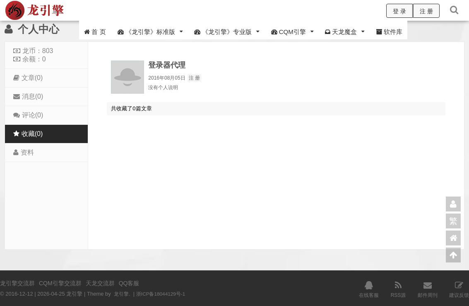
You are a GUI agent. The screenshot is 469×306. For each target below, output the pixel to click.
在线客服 (369, 288)
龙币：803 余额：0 (33, 55)
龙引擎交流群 (17, 283)
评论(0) (28, 115)
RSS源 (398, 288)
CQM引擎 (288, 31)
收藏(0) (28, 133)
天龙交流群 (100, 283)
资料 (23, 152)
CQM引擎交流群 (60, 283)
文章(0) (28, 77)
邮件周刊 (428, 288)
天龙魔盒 (341, 31)
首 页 (95, 31)
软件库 (389, 31)
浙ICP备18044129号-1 (164, 294)
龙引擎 (122, 294)
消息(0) (28, 96)
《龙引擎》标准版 (146, 31)
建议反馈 (459, 288)
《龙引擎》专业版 (223, 31)
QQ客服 (129, 283)
